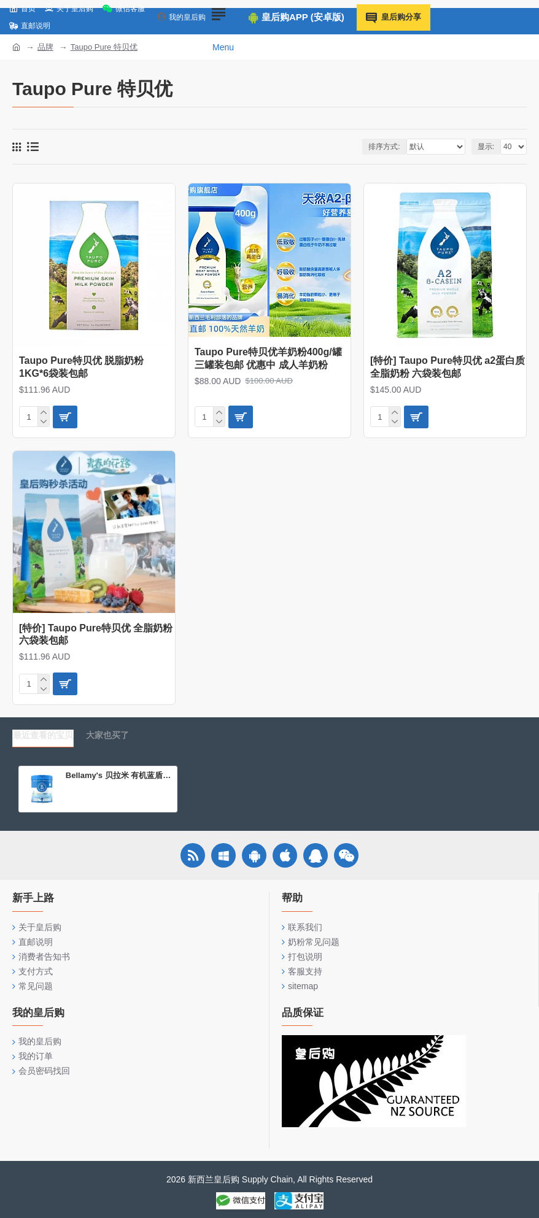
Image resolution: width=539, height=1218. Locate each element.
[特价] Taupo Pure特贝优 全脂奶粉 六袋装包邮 (96, 634)
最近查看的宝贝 (43, 735)
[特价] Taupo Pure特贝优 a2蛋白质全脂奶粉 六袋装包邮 (447, 367)
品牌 (45, 47)
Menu (223, 47)
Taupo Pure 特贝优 (104, 47)
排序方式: (384, 146)
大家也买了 (107, 735)
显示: (486, 146)
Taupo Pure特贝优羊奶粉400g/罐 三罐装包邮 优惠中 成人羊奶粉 (268, 358)
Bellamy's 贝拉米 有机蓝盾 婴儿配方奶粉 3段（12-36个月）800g (119, 775)
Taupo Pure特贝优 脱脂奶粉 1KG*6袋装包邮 (81, 367)
